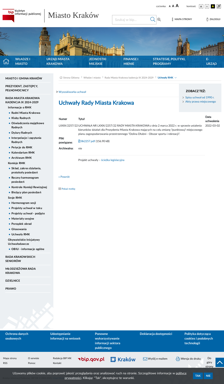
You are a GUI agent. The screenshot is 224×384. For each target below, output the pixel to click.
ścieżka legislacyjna (112, 160)
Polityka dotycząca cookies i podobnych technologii (199, 338)
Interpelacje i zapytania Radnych (26, 140)
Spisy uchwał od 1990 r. (199, 97)
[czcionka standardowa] (170, 6)
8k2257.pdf (86, 141)
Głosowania (19, 229)
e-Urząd (211, 62)
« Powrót (64, 176)
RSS (5, 363)
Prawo (10, 288)
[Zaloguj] (213, 19)
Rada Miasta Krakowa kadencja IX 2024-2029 (22, 100)
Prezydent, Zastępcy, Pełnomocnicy (21, 88)
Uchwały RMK (20, 234)
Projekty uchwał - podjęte (28, 213)
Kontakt (57, 363)
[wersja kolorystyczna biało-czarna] (207, 6)
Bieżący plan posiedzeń (26, 192)
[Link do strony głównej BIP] (55, 15)
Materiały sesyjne (22, 218)
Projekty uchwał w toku (26, 208)
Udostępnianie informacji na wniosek (65, 336)
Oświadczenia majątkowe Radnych (27, 125)
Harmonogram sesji (23, 203)
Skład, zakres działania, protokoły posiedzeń (26, 170)
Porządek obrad (21, 224)
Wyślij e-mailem (155, 359)
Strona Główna (71, 78)
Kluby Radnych (20, 118)
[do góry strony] (213, 362)
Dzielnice (12, 280)
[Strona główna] (7, 61)
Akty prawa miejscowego (200, 101)
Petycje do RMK (21, 147)
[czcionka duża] (180, 6)
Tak (198, 375)
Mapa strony (10, 358)
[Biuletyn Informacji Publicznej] (91, 361)
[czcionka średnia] (173, 6)
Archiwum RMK (21, 157)
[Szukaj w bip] (152, 19)
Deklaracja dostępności (156, 334)
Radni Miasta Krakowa (25, 113)
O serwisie (33, 358)
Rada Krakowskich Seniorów (20, 259)
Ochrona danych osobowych (16, 336)
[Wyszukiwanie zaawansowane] (159, 19)
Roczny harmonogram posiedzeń (25, 179)
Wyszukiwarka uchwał (72, 92)
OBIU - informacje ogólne (28, 249)
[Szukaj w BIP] (131, 19)
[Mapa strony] (182, 19)
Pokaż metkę (68, 189)
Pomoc (32, 363)
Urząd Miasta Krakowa (57, 62)
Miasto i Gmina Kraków (23, 78)
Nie (208, 375)
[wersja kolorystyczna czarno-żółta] (213, 6)
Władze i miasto (22, 62)
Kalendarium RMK (23, 152)
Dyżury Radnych (21, 132)
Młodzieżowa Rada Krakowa (20, 270)
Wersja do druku (188, 359)
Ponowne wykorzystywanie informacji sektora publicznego (107, 341)
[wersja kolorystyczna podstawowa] (201, 6)
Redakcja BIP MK (62, 358)
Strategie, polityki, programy (169, 62)
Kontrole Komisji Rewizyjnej (29, 187)
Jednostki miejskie (97, 62)
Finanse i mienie (131, 62)
